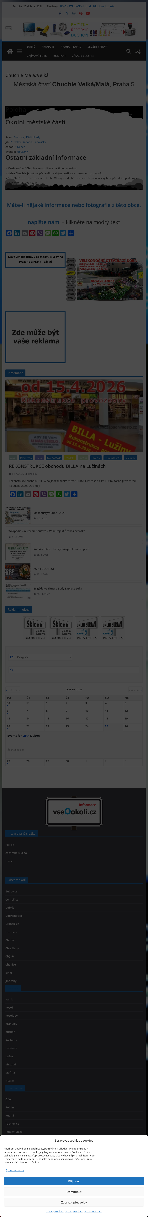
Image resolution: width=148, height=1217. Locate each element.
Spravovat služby (15, 1170)
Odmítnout (74, 1192)
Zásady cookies (55, 1211)
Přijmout (74, 1181)
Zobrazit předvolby (74, 1202)
